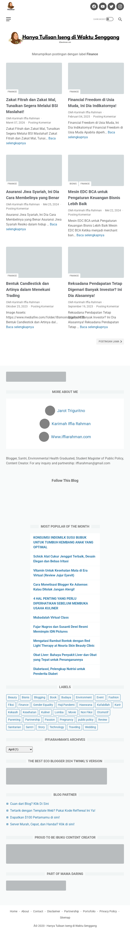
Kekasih (13, 712)
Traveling (74, 727)
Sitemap (65, 917)
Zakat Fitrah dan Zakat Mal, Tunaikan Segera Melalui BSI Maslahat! (32, 105)
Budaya (66, 697)
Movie (72, 712)
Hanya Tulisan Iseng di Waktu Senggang (72, 925)
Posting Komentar (39, 122)
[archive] (19, 749)
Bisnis (73, 183)
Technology (57, 727)
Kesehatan (29, 712)
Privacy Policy (108, 911)
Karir (118, 704)
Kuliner (45, 712)
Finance (12, 91)
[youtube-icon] (102, 6)
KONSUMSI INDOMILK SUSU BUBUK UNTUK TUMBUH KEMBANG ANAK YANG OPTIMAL (63, 542)
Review (102, 719)
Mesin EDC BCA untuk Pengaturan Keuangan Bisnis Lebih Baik (94, 197)
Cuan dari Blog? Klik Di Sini (29, 804)
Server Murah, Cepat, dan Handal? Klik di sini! (42, 824)
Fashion (114, 697)
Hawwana (85, 704)
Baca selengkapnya (90, 235)
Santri (29, 727)
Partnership (32, 719)
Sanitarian (14, 727)
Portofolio (89, 911)
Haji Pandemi (66, 704)
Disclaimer (53, 911)
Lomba (59, 712)
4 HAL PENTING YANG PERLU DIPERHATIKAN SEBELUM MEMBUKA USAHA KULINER (60, 603)
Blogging (39, 697)
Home (13, 911)
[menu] (8, 19)
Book (53, 697)
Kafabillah (103, 704)
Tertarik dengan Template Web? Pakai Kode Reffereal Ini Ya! (52, 810)
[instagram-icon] (119, 6)
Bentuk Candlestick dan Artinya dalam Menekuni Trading (28, 289)
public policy (85, 719)
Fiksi (11, 704)
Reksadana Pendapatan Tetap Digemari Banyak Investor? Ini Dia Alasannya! (95, 289)
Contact (38, 911)
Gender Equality (43, 704)
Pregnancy (66, 719)
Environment (84, 697)
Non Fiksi (86, 712)
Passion (50, 719)
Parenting (14, 719)
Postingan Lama (109, 341)
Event (100, 697)
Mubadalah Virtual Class (51, 617)
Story (41, 727)
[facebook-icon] (93, 6)
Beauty (12, 697)
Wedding (90, 727)
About (25, 911)
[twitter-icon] (111, 6)
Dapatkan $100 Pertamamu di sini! (35, 817)
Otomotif (102, 712)
